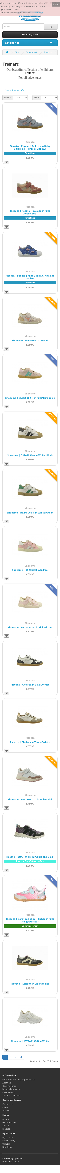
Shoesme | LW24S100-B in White (30, 1041)
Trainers (47, 52)
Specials (6, 1129)
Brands (5, 1119)
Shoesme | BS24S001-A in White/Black (30, 455)
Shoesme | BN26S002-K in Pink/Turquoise (30, 397)
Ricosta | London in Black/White (30, 983)
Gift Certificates (9, 1122)
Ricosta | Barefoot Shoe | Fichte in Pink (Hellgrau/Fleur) (30, 920)
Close (55, 4)
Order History (8, 1140)
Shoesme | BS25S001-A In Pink (30, 569)
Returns (5, 1107)
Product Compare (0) (14, 90)
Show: (37, 97)
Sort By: (7, 97)
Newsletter (7, 1147)
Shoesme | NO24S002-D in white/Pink (30, 799)
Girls (17, 52)
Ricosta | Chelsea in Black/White (30, 684)
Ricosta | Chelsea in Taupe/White (30, 742)
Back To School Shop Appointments (18, 1079)
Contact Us (7, 1104)
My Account (7, 1137)
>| (21, 1057)
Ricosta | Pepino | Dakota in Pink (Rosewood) (30, 212)
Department (31, 52)
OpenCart (18, 1158)
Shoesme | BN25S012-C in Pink (30, 340)
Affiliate (5, 1125)
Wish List (6, 1144)
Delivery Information (11, 1089)
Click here (38, 12)
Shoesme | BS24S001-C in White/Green (30, 512)
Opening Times (9, 1086)
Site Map (6, 1110)
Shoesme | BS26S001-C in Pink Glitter (30, 627)
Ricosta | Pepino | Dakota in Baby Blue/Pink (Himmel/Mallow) (30, 147)
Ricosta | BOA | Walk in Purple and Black (30, 856)
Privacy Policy (8, 1092)
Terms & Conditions (11, 1095)
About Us (6, 1082)
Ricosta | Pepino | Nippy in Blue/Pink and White (30, 277)
